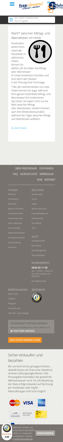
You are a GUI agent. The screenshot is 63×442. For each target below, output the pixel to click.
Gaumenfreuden (15, 218)
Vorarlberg (36, 223)
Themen (13, 190)
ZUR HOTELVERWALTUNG (25, 340)
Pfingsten (12, 303)
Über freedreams (26, 168)
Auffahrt (11, 298)
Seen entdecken (15, 223)
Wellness (12, 194)
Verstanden (45, 433)
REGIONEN (38, 190)
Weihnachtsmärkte (16, 232)
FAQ (15, 174)
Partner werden (24, 330)
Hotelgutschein (38, 240)
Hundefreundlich (15, 213)
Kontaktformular (39, 281)
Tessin (34, 199)
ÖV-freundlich (14, 228)
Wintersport (13, 199)
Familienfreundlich (16, 237)
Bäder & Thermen (16, 208)
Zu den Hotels (19, 128)
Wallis (34, 203)
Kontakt (50, 179)
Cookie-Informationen (23, 438)
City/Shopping (14, 242)
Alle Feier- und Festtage (18, 313)
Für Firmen (46, 168)
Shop (35, 236)
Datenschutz (28, 174)
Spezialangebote (39, 250)
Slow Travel (13, 293)
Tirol (33, 228)
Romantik (12, 203)
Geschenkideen (38, 255)
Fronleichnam (14, 308)
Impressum (46, 174)
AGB (39, 179)
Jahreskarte (36, 245)
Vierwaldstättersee (40, 213)
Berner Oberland (39, 208)
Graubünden (37, 194)
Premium (12, 247)
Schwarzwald (37, 218)
